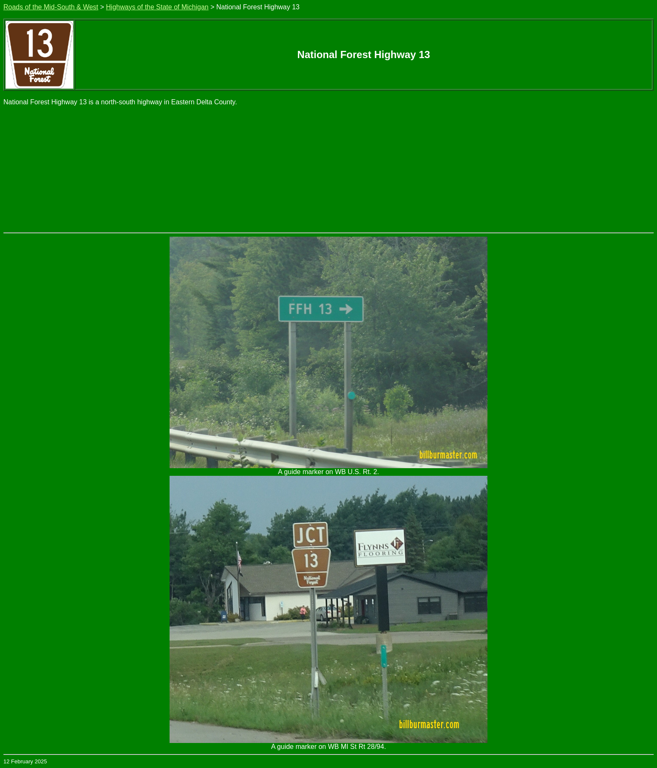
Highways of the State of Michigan (157, 7)
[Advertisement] (328, 168)
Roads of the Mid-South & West (50, 7)
